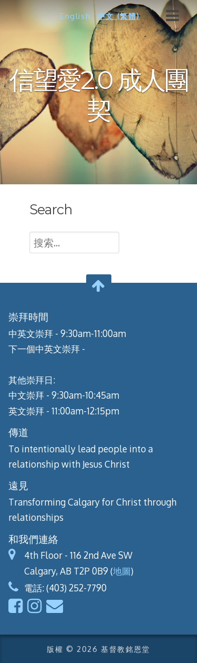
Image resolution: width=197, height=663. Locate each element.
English (75, 16)
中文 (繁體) (119, 16)
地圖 (122, 571)
